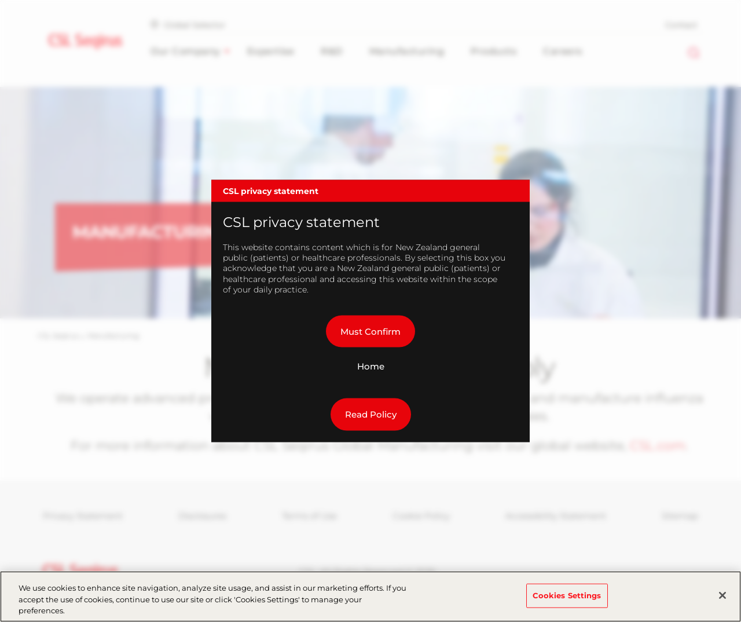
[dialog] (370, 311)
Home (370, 366)
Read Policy (371, 414)
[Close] (722, 600)
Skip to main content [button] (0, 0)
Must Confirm (370, 330)
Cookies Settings (567, 600)
